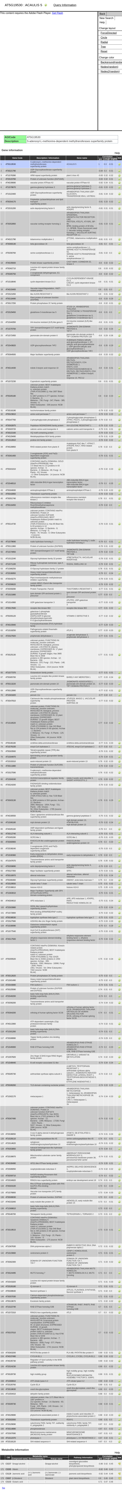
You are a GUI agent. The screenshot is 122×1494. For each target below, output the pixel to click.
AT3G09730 (11, 1404)
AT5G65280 (11, 837)
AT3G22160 (11, 433)
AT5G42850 (11, 494)
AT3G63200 (11, 1353)
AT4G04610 (11, 901)
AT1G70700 (11, 329)
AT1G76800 (11, 1193)
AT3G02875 (11, 425)
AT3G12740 (11, 834)
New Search (106, 18)
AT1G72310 (11, 1312)
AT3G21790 (11, 171)
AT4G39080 (11, 183)
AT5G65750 (11, 274)
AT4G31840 (11, 1202)
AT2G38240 (11, 848)
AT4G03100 (11, 1186)
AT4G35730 (11, 1361)
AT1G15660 (11, 1253)
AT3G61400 (11, 456)
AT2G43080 (11, 985)
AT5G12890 (11, 690)
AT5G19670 (11, 1301)
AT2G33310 (11, 761)
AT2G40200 (11, 996)
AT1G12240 (11, 558)
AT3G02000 (11, 1420)
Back (102, 13)
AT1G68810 (11, 1208)
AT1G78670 (11, 187)
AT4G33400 (11, 289)
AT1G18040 (11, 282)
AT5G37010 (11, 1333)
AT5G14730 (11, 524)
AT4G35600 (11, 263)
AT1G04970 (11, 757)
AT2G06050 (11, 1169)
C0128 (8, 1474)
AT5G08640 (11, 1291)
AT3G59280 (11, 589)
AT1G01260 (11, 1031)
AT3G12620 (11, 976)
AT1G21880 (11, 595)
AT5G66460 (11, 880)
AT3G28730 (11, 1374)
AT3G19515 (11, 1230)
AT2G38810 (11, 887)
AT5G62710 (11, 268)
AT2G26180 (11, 1286)
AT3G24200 (11, 785)
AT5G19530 (11, 164)
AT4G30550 (11, 816)
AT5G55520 (11, 959)
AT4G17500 (11, 939)
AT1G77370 (11, 673)
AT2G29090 (11, 1424)
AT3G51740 (11, 498)
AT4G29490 (11, 436)
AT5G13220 (11, 684)
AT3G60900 (11, 842)
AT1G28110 (11, 1139)
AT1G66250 (11, 569)
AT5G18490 (11, 299)
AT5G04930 (11, 490)
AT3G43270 (11, 579)
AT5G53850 (11, 1149)
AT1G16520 (11, 723)
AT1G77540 (11, 931)
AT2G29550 (11, 884)
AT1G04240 (11, 779)
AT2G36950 (11, 573)
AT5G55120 (11, 616)
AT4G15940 (11, 625)
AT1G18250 (11, 630)
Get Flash (57, 13)
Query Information (64, 5)
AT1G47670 (11, 861)
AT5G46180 (11, 743)
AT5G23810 (11, 414)
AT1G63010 (11, 893)
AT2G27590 (11, 773)
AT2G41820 (11, 1282)
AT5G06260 (11, 1085)
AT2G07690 (11, 1433)
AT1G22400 (11, 194)
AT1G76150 (11, 747)
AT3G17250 (11, 303)
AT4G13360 (11, 1024)
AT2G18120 (11, 1442)
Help (102, 22)
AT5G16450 (11, 505)
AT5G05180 (11, 396)
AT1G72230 (11, 381)
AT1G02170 (11, 1096)
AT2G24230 (11, 1366)
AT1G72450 (11, 335)
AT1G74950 (11, 552)
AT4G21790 (11, 239)
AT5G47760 (11, 420)
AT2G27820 (11, 636)
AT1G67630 (11, 1246)
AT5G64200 (11, 1013)
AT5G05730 (11, 1074)
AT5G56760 (11, 253)
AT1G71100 (11, 564)
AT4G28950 (11, 447)
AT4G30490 (11, 1163)
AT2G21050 (11, 294)
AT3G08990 (11, 1038)
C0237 (8, 1464)
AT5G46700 (11, 1214)
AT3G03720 (11, 429)
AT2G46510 (11, 483)
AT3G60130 (11, 244)
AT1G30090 (11, 926)
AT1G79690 (11, 542)
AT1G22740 (11, 1307)
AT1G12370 (11, 1438)
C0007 (8, 1478)
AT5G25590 (11, 989)
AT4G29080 (11, 1415)
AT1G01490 (11, 980)
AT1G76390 (11, 175)
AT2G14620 (11, 1143)
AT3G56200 (11, 1003)
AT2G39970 (11, 1156)
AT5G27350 (11, 871)
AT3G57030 (11, 1296)
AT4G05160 (11, 829)
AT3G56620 (11, 584)
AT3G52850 (11, 224)
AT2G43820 (11, 345)
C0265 (8, 1469)
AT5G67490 (11, 1118)
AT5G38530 (11, 917)
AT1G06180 (11, 822)
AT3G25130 (11, 655)
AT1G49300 (11, 1047)
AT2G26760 (11, 1385)
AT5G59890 (11, 866)
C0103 (8, 1482)
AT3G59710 (11, 1176)
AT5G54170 (11, 202)
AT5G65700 (11, 677)
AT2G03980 (11, 907)
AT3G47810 (11, 701)
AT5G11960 (11, 546)
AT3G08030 (11, 1197)
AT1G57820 (11, 1057)
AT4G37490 (11, 1356)
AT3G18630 (11, 1389)
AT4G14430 (11, 368)
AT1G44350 (11, 322)
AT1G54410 (11, 1394)
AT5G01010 (11, 469)
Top (3, 1488)
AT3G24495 (11, 1273)
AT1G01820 (11, 695)
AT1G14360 (11, 602)
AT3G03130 (11, 800)
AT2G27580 (11, 921)
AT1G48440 (11, 1063)
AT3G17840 (11, 608)
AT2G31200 (11, 208)
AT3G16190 (11, 410)
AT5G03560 (11, 751)
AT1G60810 (11, 1381)
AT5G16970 (11, 875)
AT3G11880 (11, 766)
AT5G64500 (11, 354)
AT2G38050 (11, 1134)
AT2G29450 (11, 312)
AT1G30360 (11, 855)
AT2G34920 (11, 1180)
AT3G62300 (11, 1262)
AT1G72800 (11, 913)
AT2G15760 (11, 179)
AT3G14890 (11, 1429)
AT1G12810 (11, 440)
